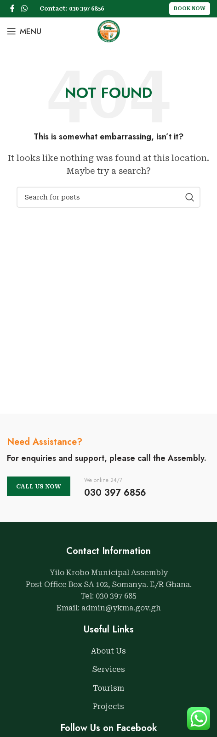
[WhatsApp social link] (24, 8)
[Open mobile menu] (24, 31)
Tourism (108, 688)
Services (108, 669)
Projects (108, 706)
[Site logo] (108, 30)
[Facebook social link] (12, 8)
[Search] (108, 197)
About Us (108, 651)
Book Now (190, 8)
